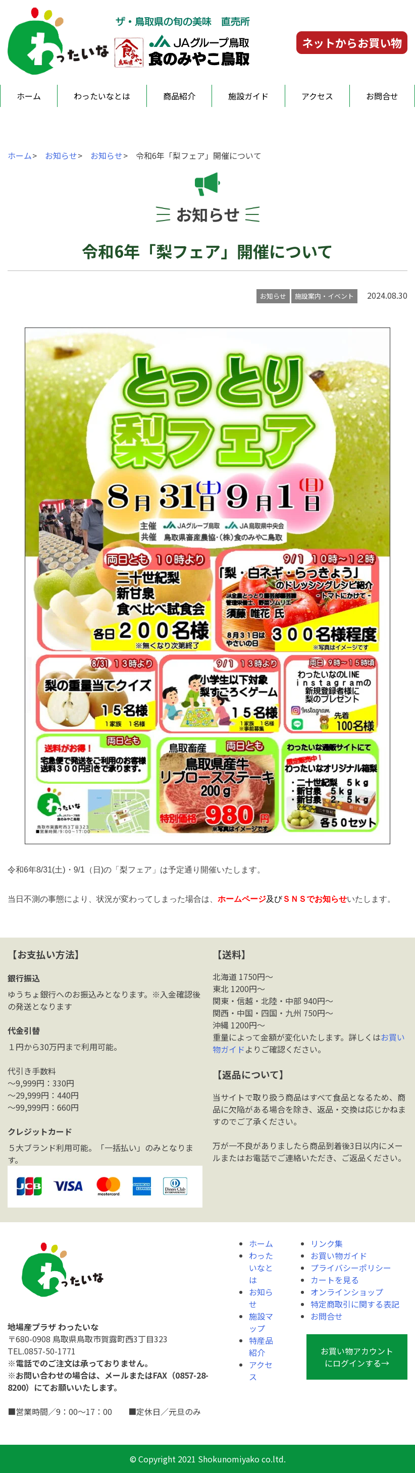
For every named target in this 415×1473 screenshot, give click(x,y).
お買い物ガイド (338, 1255)
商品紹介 (179, 96)
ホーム (29, 96)
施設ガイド (248, 96)
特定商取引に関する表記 (354, 1304)
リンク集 (326, 1243)
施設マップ (261, 1322)
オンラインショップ (346, 1292)
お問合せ (382, 96)
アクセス (317, 96)
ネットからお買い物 (352, 42)
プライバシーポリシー (350, 1268)
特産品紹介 (261, 1346)
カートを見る (334, 1280)
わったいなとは (102, 96)
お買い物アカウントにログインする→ (357, 1357)
